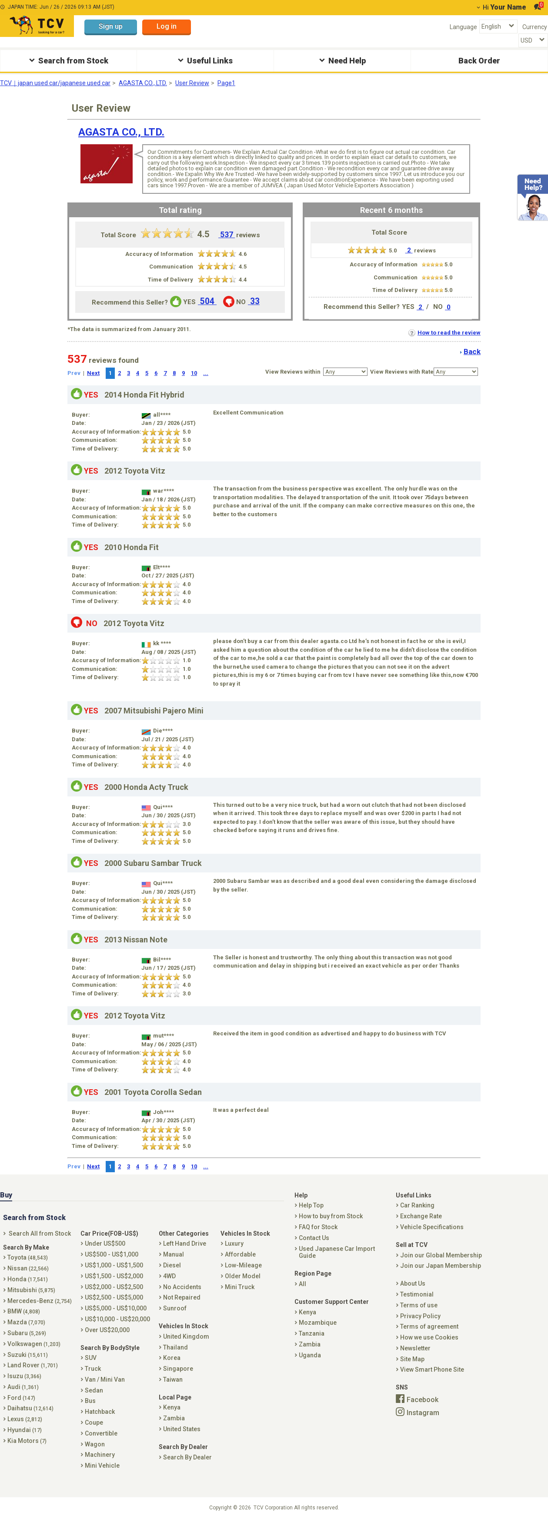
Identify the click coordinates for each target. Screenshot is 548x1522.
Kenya (171, 1407)
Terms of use (419, 1305)
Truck (93, 1368)
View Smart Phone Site (432, 1369)
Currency (534, 26)
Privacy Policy (420, 1316)
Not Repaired (181, 1297)
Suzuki (27, 1354)
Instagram (423, 1412)
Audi (23, 1386)
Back (472, 351)
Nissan (28, 1268)
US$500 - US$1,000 (111, 1254)
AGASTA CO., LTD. (143, 83)
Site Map (412, 1359)
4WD (169, 1276)
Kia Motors (27, 1440)
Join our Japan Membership (440, 1265)
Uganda (310, 1355)
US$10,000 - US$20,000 (117, 1319)
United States (181, 1429)
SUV (91, 1357)
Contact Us (314, 1237)
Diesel (172, 1265)
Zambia (174, 1418)
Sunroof (175, 1308)
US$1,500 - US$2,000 (114, 1276)
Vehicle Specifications (432, 1227)
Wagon (95, 1444)
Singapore (178, 1368)
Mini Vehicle (102, 1465)
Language (463, 26)
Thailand (175, 1347)
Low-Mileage (243, 1265)
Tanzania (311, 1333)
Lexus (24, 1419)
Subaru (26, 1333)
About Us (412, 1283)
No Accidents (182, 1286)
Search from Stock (67, 60)
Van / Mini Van (105, 1379)
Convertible (101, 1433)
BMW (23, 1311)
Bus (90, 1400)
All (302, 1283)
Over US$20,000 (107, 1329)
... (205, 373)
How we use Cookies (429, 1337)
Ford (21, 1397)
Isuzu (24, 1376)
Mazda (26, 1322)
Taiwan (173, 1379)
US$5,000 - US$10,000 (116, 1308)
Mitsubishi (31, 1290)
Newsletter (415, 1348)
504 (207, 301)
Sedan (94, 1390)
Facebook (422, 1400)
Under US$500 (105, 1243)
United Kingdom (186, 1336)
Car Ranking (417, 1205)
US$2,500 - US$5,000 (114, 1297)
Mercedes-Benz (39, 1300)
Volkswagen (33, 1343)
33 (254, 301)
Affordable (240, 1254)
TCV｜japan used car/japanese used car (55, 83)
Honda (27, 1279)
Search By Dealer (187, 1457)
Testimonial (417, 1294)
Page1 (226, 83)
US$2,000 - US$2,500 (114, 1286)
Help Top (311, 1205)
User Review (192, 83)
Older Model (243, 1276)
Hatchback (100, 1411)
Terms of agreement (429, 1326)
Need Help (341, 60)
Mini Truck (239, 1286)
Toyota (27, 1257)
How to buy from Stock (331, 1216)
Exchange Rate (421, 1216)
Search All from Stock (40, 1233)
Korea (171, 1357)
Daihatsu (30, 1408)
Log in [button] (167, 26)
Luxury (234, 1243)
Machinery (100, 1454)
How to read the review (444, 332)
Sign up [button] (111, 26)
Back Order (479, 60)
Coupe (94, 1422)
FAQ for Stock (318, 1227)
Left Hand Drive (184, 1243)
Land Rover (32, 1365)
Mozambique (318, 1322)
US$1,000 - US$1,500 (114, 1265)
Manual (173, 1254)
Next (93, 373)
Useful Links (204, 60)
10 (194, 373)
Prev (73, 373)
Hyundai (24, 1429)
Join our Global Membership (441, 1255)
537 (226, 234)
